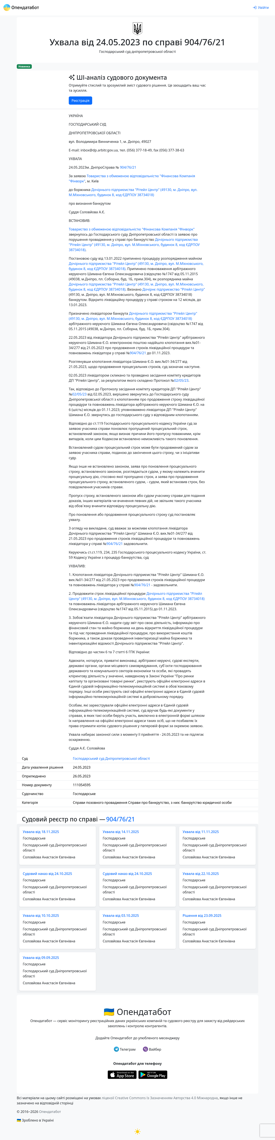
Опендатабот (50, 1111)
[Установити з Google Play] (153, 1074)
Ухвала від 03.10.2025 (121, 915)
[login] (261, 7)
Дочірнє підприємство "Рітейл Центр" (173, 289)
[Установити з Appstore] (122, 1074)
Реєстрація (80, 100)
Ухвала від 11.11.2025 (201, 831)
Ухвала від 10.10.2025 (41, 915)
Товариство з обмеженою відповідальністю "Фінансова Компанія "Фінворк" (132, 229)
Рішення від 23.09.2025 (202, 915)
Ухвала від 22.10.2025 (201, 873)
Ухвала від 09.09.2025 (41, 957)
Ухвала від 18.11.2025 (41, 831)
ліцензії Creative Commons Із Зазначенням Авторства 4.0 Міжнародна (160, 1098)
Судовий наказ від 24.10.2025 (47, 873)
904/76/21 (128, 167)
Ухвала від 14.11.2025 (121, 831)
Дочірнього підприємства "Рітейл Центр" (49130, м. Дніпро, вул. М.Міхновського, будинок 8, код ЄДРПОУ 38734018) (134, 244)
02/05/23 (181, 380)
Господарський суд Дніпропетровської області (111, 758)
